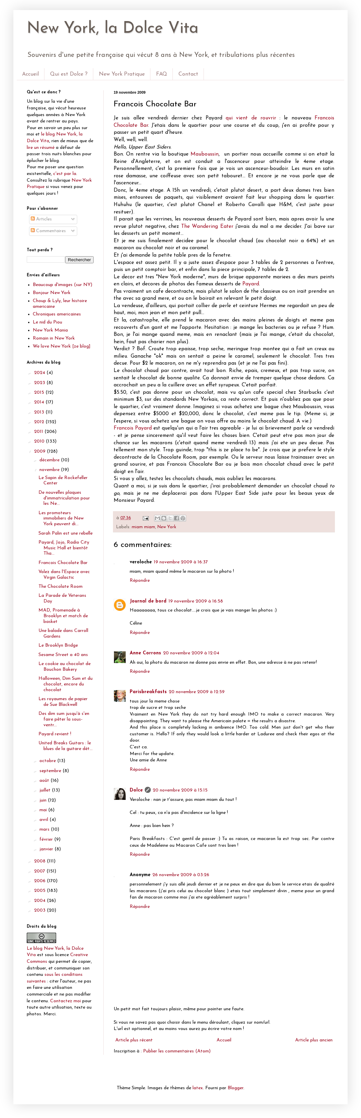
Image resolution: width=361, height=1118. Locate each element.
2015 (39, 392)
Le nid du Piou (47, 322)
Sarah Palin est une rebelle (65, 533)
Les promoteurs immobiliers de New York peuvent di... (61, 518)
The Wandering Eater (207, 226)
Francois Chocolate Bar (63, 562)
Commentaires (48, 231)
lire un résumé (40, 147)
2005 (40, 890)
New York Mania (50, 330)
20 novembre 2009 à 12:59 (197, 691)
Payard (250, 284)
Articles (41, 219)
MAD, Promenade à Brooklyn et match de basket (63, 616)
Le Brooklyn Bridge (58, 645)
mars (45, 829)
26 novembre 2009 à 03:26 (180, 874)
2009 (40, 451)
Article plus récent (134, 1040)
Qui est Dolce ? (69, 74)
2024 (40, 372)
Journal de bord (148, 601)
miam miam (143, 527)
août (44, 780)
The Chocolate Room (60, 586)
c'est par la (64, 173)
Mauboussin (205, 154)
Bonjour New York (52, 292)
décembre (50, 460)
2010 (40, 441)
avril (44, 819)
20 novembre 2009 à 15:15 (180, 790)
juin (43, 800)
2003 (40, 910)
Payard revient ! (54, 734)
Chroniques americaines (57, 314)
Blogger (235, 1088)
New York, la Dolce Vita (113, 29)
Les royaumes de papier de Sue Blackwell (63, 701)
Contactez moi (65, 1001)
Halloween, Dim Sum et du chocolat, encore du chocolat (65, 684)
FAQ (161, 74)
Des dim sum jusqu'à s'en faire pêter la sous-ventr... (63, 719)
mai (43, 810)
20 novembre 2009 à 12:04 (191, 653)
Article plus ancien (314, 1040)
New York (166, 527)
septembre (51, 770)
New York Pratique (122, 74)
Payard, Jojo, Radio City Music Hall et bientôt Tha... (63, 548)
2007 (40, 871)
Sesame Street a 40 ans (63, 654)
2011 (39, 431)
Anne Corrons (145, 653)
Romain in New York (54, 338)
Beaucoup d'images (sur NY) (62, 284)
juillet (45, 790)
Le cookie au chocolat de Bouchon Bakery (64, 666)
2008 (40, 861)
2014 (39, 402)
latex (198, 1088)
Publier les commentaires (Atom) (177, 1051)
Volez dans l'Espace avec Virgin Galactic (64, 574)
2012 (39, 422)
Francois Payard (133, 428)
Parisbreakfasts (148, 691)
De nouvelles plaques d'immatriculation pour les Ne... (64, 498)
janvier (46, 849)
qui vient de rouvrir (251, 118)
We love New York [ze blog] (62, 346)
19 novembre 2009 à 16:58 (195, 601)
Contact (188, 74)
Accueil (30, 74)
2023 (40, 382)
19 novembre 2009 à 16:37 (181, 562)
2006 (40, 880)
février (46, 839)
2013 (39, 412)
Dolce (136, 790)
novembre (50, 469)
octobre (48, 760)
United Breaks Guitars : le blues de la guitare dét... (65, 746)
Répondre (140, 580)
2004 (40, 900)
